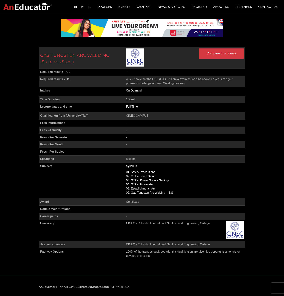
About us (221, 6)
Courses (104, 6)
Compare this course (221, 53)
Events (124, 6)
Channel (144, 6)
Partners (243, 6)
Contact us (268, 6)
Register (199, 6)
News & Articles (171, 6)
